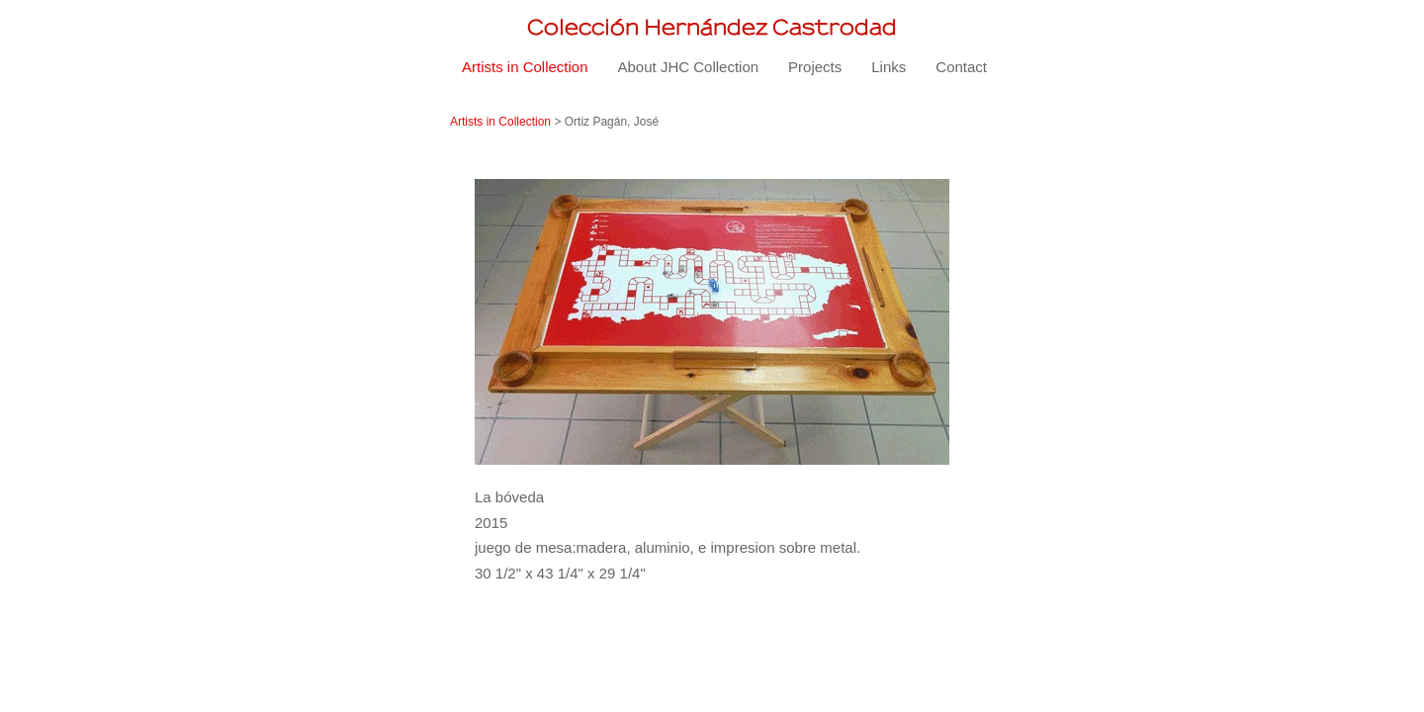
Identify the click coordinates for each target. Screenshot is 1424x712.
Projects (815, 66)
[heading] (712, 27)
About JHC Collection (688, 66)
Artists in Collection (525, 66)
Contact (961, 66)
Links (888, 66)
